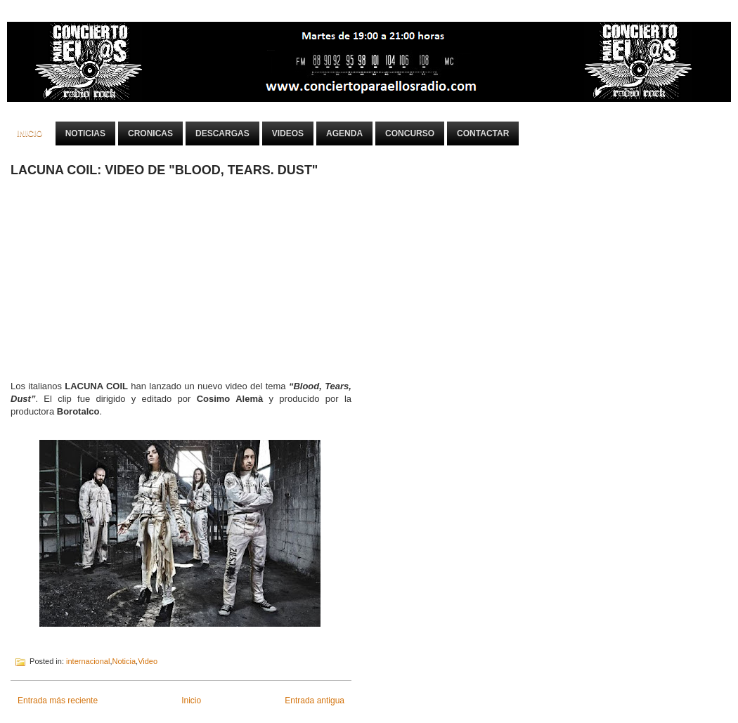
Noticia (124, 661)
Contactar (483, 133)
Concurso (409, 133)
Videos (288, 133)
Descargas (222, 133)
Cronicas (150, 133)
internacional (88, 661)
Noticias (85, 133)
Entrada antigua (314, 700)
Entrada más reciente (58, 700)
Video (147, 661)
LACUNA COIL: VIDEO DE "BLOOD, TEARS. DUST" (164, 170)
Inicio (30, 133)
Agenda (344, 133)
